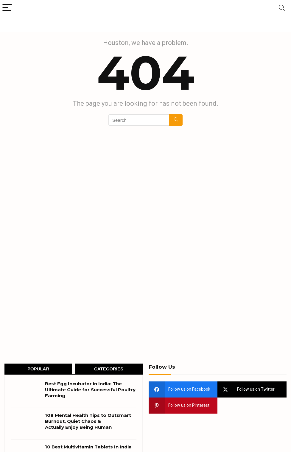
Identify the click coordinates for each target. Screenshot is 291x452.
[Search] (282, 8)
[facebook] (183, 389)
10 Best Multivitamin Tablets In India (88, 447)
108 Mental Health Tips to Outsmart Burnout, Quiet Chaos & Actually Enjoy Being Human (88, 421)
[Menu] (7, 8)
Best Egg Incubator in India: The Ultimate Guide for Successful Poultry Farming (90, 389)
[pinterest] (183, 406)
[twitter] (252, 389)
